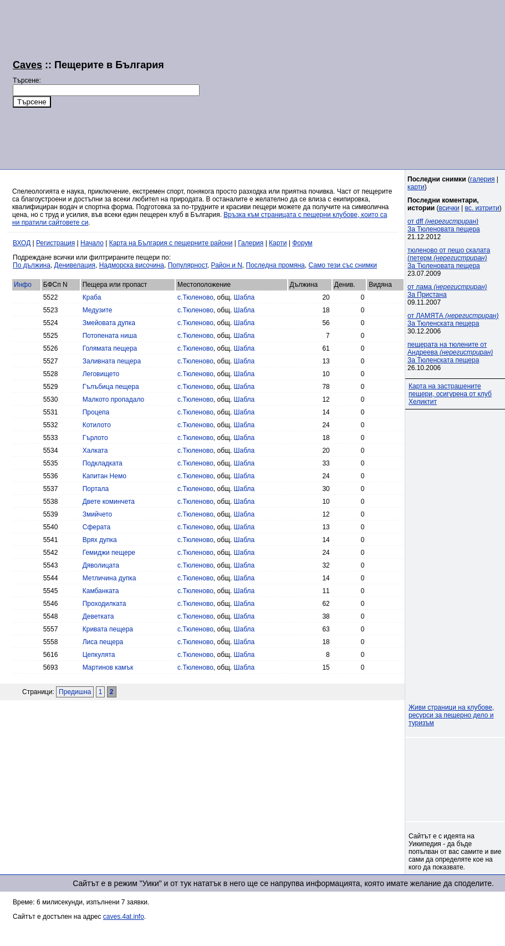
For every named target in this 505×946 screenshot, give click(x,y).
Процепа (96, 412)
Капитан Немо (104, 476)
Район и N (226, 265)
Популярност (187, 265)
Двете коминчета (109, 501)
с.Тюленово (195, 297)
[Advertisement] (341, 83)
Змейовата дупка (109, 323)
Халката (95, 450)
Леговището (101, 374)
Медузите (98, 310)
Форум (302, 243)
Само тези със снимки (342, 265)
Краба (92, 297)
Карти (278, 243)
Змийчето (97, 514)
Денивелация (74, 265)
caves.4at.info (123, 916)
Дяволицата (101, 565)
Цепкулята (99, 655)
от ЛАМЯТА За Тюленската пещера (452, 319)
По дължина (31, 265)
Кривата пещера (108, 629)
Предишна (75, 692)
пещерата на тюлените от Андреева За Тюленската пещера (450, 352)
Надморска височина (131, 265)
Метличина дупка (109, 578)
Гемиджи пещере (109, 553)
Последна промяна (275, 265)
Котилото (97, 425)
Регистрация (55, 243)
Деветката (98, 616)
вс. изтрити (482, 208)
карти (416, 187)
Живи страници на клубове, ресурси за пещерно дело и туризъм (451, 715)
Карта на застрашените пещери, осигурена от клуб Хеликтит (450, 394)
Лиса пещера (103, 642)
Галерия (250, 243)
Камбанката (101, 591)
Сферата (96, 527)
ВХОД (21, 243)
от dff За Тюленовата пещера (443, 225)
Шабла (244, 297)
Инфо (23, 285)
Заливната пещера (112, 361)
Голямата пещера (110, 348)
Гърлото (95, 438)
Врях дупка (100, 540)
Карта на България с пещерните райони (171, 243)
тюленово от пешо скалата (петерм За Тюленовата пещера (448, 258)
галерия (482, 179)
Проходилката (104, 604)
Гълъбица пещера (111, 387)
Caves (27, 64)
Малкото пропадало (113, 399)
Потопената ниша (110, 336)
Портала (96, 489)
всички (449, 208)
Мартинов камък (108, 667)
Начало (92, 243)
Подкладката (103, 463)
